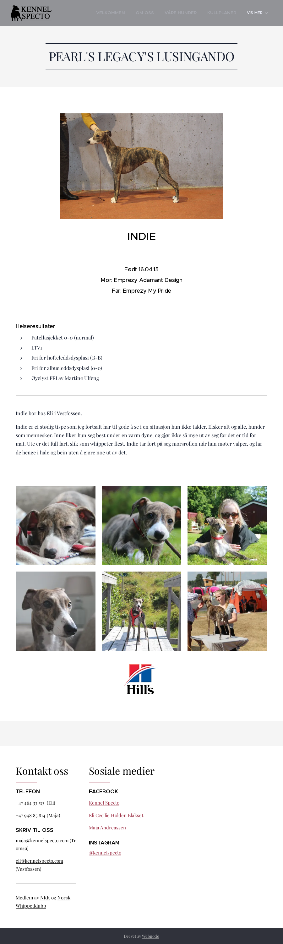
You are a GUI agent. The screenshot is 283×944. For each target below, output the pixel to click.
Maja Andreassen (107, 827)
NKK (45, 897)
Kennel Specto (104, 803)
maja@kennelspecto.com (42, 840)
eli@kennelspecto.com (39, 861)
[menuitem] (98, 13)
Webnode (150, 936)
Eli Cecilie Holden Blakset (116, 815)
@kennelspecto (105, 852)
